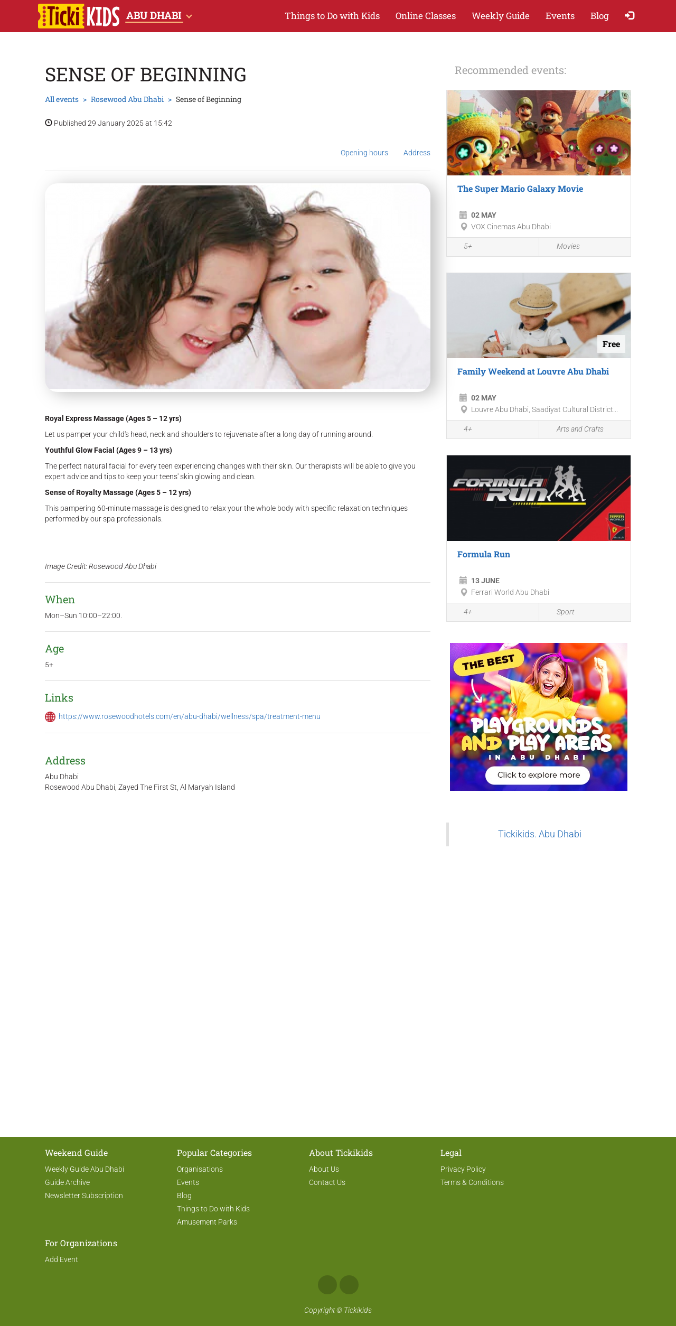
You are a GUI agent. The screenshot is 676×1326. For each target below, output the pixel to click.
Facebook (327, 1284)
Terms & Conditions (472, 1182)
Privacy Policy (463, 1169)
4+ (462, 430)
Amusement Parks (207, 1222)
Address (416, 144)
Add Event (61, 1259)
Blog (599, 16)
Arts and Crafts (574, 430)
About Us (324, 1169)
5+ (462, 248)
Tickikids (358, 1310)
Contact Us (327, 1182)
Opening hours (364, 144)
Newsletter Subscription (84, 1195)
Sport (559, 612)
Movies (562, 247)
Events (560, 16)
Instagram (349, 1284)
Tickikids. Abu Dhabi (539, 834)
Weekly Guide (501, 16)
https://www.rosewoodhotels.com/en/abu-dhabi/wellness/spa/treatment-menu (190, 716)
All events (62, 99)
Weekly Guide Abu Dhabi (84, 1169)
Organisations (200, 1169)
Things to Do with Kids (332, 16)
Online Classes (426, 16)
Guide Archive (67, 1182)
